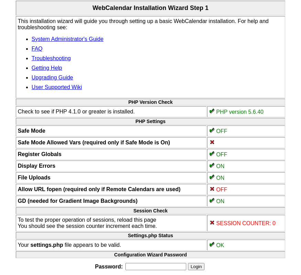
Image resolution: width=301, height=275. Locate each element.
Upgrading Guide (52, 77)
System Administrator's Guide (67, 39)
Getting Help (47, 68)
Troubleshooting (51, 58)
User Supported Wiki (57, 87)
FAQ (37, 49)
